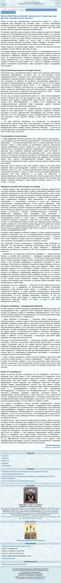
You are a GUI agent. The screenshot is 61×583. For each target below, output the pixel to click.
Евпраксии (56, 510)
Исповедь (5, 458)
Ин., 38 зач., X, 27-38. (44, 516)
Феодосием (14, 514)
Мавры (13, 508)
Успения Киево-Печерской (50, 511)
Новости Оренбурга (52, 447)
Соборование (6, 465)
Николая (17, 511)
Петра (53, 508)
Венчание (5, 463)
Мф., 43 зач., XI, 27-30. (35, 518)
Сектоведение (13, 10)
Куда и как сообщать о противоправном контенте (18, 481)
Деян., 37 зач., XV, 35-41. (29, 516)
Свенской (35, 514)
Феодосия (22, 508)
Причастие (5, 460)
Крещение (5, 456)
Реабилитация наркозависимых (12, 474)
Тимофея (7, 508)
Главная (4, 10)
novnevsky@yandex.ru (38, 578)
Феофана (26, 510)
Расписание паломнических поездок (14, 564)
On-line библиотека (8, 558)
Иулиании (48, 510)
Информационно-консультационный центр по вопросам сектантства (25, 471)
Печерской (27, 513)
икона (28, 508)
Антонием (50, 513)
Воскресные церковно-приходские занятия (16, 546)
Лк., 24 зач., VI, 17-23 (11, 516)
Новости (21, 10)
